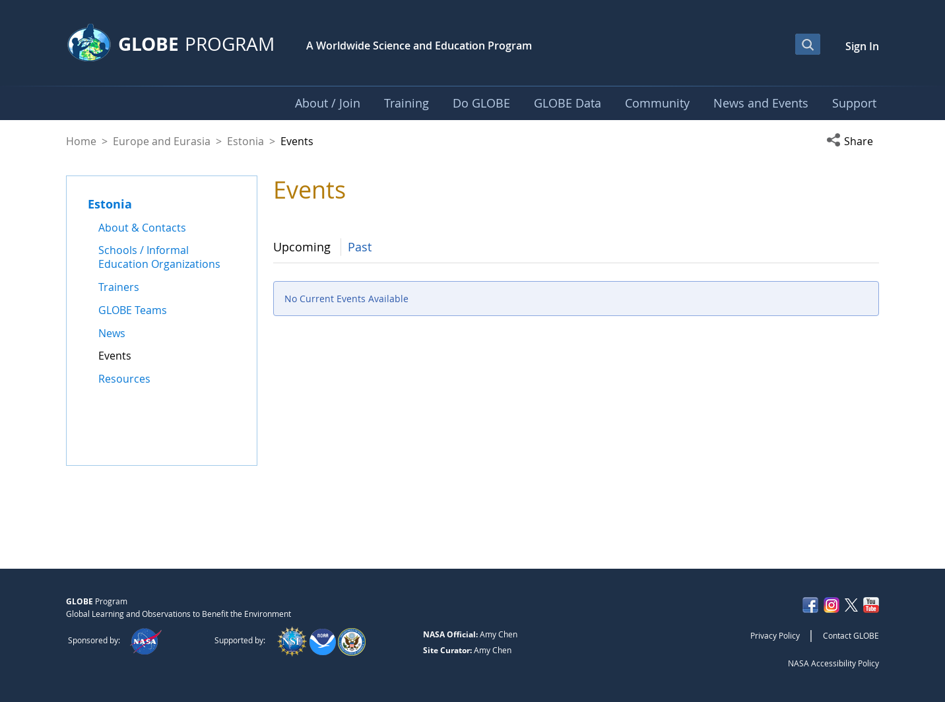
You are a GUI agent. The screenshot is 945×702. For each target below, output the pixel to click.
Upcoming (302, 247)
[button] (852, 141)
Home (81, 141)
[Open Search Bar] (807, 44)
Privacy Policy (775, 635)
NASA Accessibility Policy (833, 663)
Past (360, 247)
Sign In (862, 46)
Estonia (245, 141)
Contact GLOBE (851, 635)
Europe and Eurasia (162, 141)
